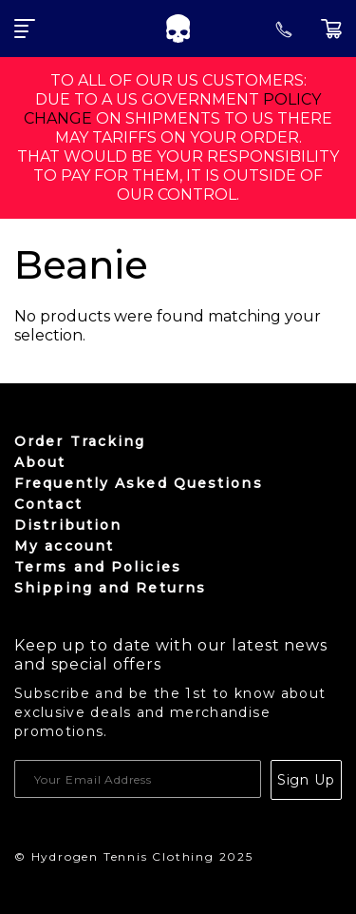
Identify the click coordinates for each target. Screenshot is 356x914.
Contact (48, 504)
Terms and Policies (97, 566)
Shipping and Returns (110, 587)
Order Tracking (79, 441)
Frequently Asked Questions (138, 483)
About (40, 462)
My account (64, 545)
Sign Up (306, 779)
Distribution (68, 525)
